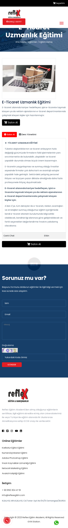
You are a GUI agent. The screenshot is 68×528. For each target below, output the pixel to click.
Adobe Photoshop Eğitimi (15, 458)
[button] (61, 22)
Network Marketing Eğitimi (15, 468)
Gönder (11, 364)
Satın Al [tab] (9, 134)
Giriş (11, 21)
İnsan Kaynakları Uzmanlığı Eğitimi (19, 463)
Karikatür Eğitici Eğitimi (13, 447)
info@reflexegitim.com (13, 495)
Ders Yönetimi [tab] (27, 134)
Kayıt (19, 21)
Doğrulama (8, 345)
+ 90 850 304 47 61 (11, 490)
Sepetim (59, 3)
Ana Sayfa (21, 41)
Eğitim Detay (46, 41)
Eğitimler (32, 41)
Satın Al (11, 122)
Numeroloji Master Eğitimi (14, 452)
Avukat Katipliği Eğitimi (13, 473)
